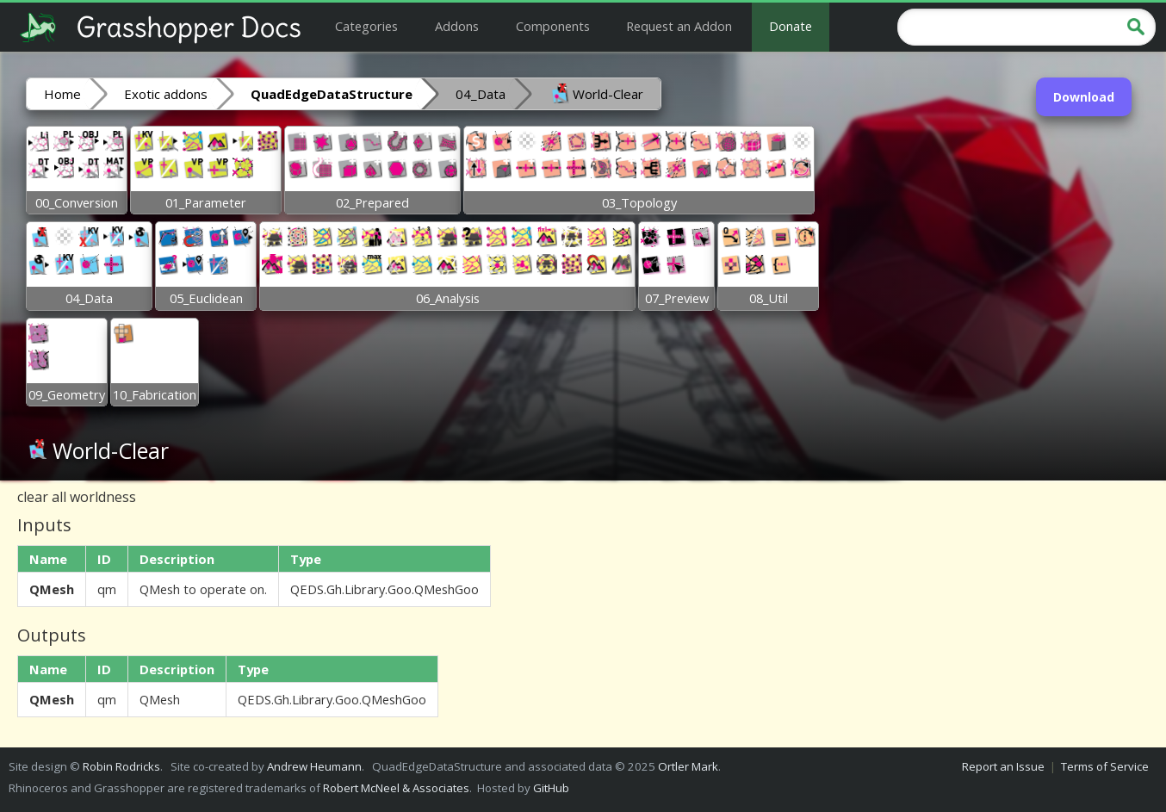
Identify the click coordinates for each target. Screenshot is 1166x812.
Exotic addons (166, 93)
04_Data (480, 93)
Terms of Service (1105, 766)
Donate (790, 25)
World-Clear (596, 93)
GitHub (551, 788)
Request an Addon (679, 25)
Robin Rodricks (121, 766)
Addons (457, 25)
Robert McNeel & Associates (396, 788)
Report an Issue (1003, 766)
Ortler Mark (688, 766)
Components (553, 25)
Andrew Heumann (314, 766)
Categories (366, 25)
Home (62, 93)
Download (1083, 97)
